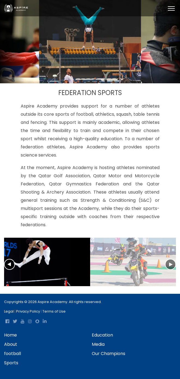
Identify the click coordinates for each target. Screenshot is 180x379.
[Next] (173, 263)
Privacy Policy (28, 311)
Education (102, 335)
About (10, 344)
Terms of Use (54, 311)
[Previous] (7, 265)
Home (10, 335)
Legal (9, 311)
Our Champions (108, 353)
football (12, 353)
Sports (11, 363)
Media (98, 344)
